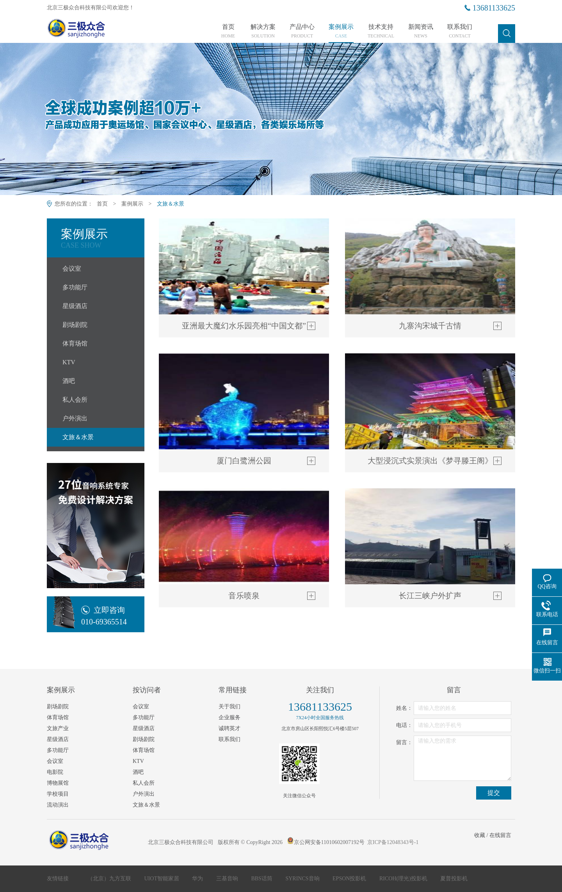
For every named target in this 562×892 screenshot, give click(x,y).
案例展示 (341, 31)
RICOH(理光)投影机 (404, 878)
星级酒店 (74, 306)
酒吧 (68, 381)
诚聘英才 (229, 728)
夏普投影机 (454, 878)
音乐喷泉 (244, 595)
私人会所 (74, 399)
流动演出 (58, 805)
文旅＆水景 (170, 204)
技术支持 (381, 31)
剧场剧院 (74, 324)
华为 (198, 878)
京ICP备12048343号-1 (392, 842)
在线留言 (500, 835)
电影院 (55, 772)
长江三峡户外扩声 (430, 595)
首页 (228, 31)
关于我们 (229, 706)
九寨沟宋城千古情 (430, 325)
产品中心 (302, 31)
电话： (404, 725)
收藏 (479, 835)
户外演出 (74, 418)
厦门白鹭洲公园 (244, 460)
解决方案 (263, 31)
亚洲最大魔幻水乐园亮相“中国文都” (244, 325)
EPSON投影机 (350, 878)
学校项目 (58, 794)
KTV (68, 362)
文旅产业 (58, 728)
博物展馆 (58, 783)
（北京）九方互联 (110, 878)
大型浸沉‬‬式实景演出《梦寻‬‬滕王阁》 (430, 460)
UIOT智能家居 (162, 878)
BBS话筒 (262, 878)
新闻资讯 (420, 31)
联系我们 (459, 31)
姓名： (404, 708)
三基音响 (228, 878)
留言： (404, 742)
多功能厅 (74, 287)
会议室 (71, 268)
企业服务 (229, 717)
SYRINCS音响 (303, 878)
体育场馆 (74, 343)
